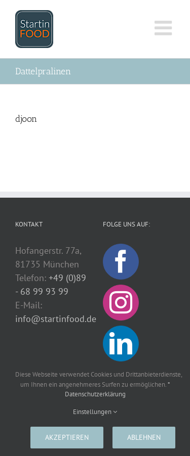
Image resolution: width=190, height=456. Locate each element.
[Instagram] (121, 303)
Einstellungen (95, 411)
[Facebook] (121, 262)
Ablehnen (144, 437)
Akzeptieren (67, 437)
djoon (26, 118)
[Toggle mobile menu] (165, 28)
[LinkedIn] (121, 343)
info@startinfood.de (55, 319)
